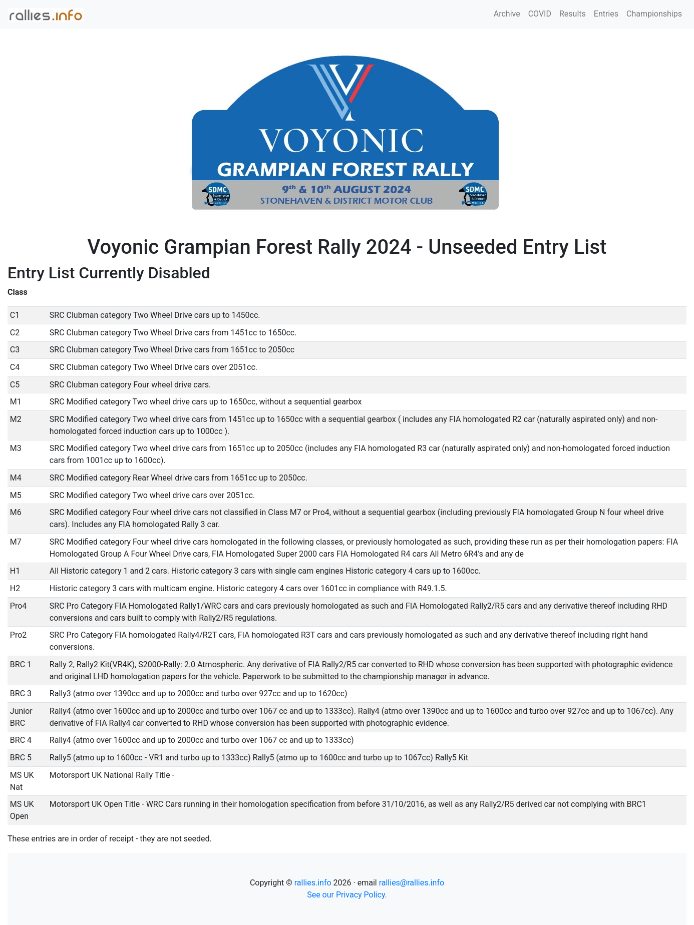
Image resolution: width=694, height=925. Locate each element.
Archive (507, 14)
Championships (654, 14)
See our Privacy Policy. (347, 894)
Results (572, 14)
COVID (539, 14)
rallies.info (312, 882)
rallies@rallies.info (411, 882)
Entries (606, 14)
